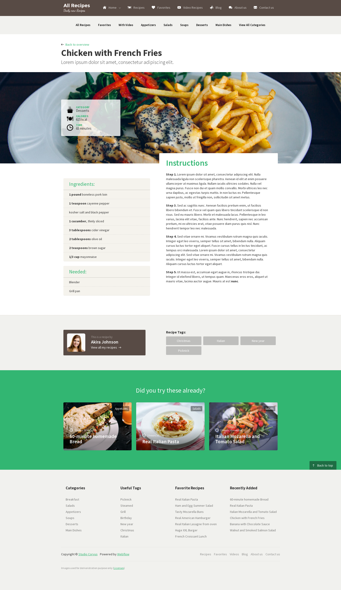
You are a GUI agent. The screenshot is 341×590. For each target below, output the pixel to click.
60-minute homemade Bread (249, 499)
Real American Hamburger (193, 518)
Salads (168, 25)
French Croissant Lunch (191, 536)
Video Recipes (193, 7)
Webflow (123, 554)
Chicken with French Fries (247, 518)
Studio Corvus (88, 554)
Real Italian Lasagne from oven (196, 524)
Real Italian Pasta (186, 499)
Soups (184, 25)
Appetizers (148, 25)
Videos (234, 554)
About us (240, 7)
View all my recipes (104, 347)
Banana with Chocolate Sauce (250, 524)
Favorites (163, 7)
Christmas (183, 341)
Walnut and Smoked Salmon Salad (253, 530)
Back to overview (77, 44)
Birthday (126, 518)
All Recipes (83, 25)
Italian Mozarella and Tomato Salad (253, 512)
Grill (123, 512)
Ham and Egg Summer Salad (194, 505)
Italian (221, 341)
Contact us (266, 7)
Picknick (183, 351)
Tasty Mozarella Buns (189, 512)
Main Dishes (223, 25)
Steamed (126, 505)
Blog (219, 7)
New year (258, 341)
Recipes (139, 7)
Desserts (202, 25)
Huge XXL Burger (186, 530)
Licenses (119, 568)
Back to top (325, 465)
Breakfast (72, 499)
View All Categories (252, 25)
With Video (126, 25)
